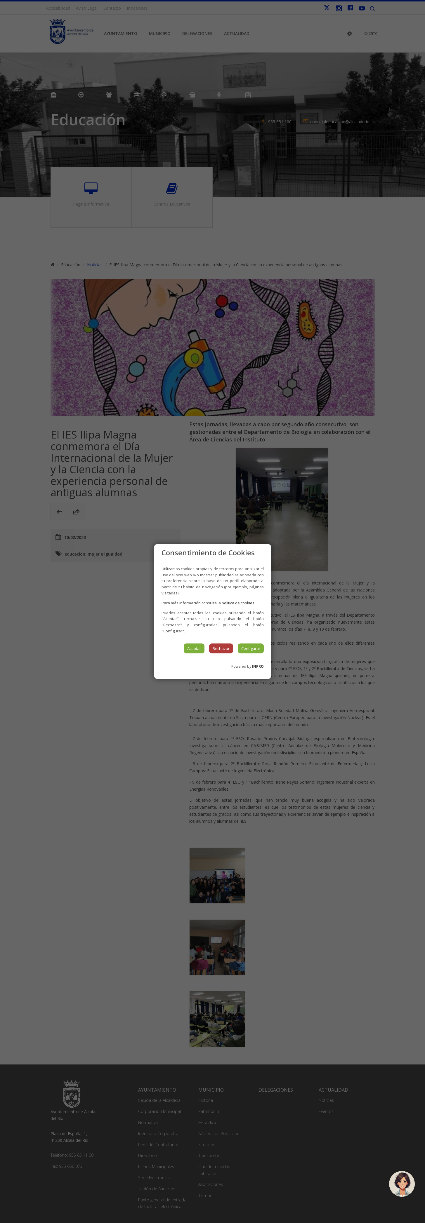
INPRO (258, 666)
